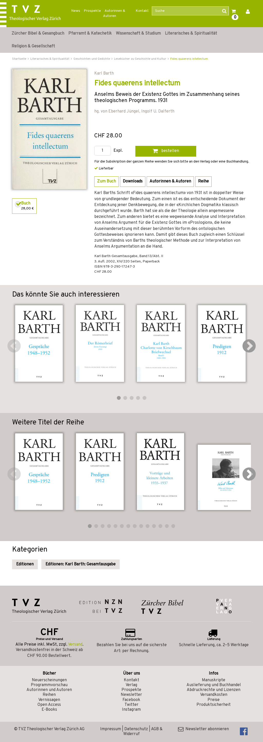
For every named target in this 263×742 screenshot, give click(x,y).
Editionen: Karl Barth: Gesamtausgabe (80, 564)
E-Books (49, 709)
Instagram (131, 709)
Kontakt (142, 11)
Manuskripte (213, 680)
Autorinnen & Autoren (114, 13)
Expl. (118, 150)
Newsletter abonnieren (203, 729)
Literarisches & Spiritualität (191, 33)
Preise (214, 700)
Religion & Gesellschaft (33, 46)
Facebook (131, 700)
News (75, 11)
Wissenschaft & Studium (138, 33)
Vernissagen (49, 700)
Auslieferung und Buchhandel (213, 685)
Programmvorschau (49, 685)
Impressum (110, 729)
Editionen (25, 564)
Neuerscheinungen (49, 680)
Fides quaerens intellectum (189, 59)
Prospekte (92, 11)
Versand (75, 644)
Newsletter (131, 694)
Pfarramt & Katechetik (90, 33)
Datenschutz (136, 729)
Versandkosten (213, 694)
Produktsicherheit (213, 704)
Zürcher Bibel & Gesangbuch (38, 33)
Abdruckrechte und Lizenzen (213, 690)
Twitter (131, 704)
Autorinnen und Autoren (49, 690)
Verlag (131, 685)
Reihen (49, 694)
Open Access (49, 704)
